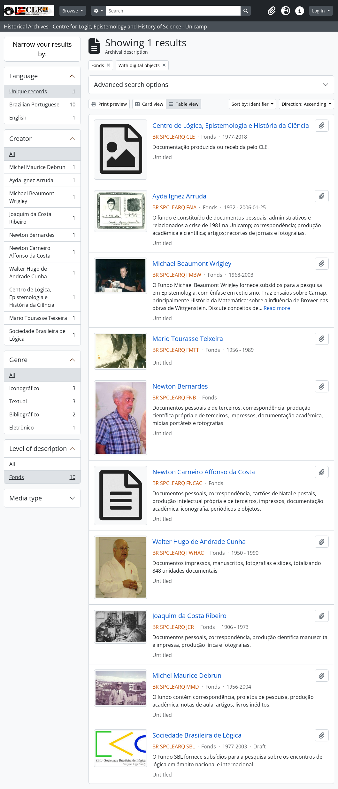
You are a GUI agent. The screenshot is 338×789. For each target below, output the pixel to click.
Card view (149, 104)
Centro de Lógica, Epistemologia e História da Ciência (42, 297)
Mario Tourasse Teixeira (42, 319)
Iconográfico (42, 389)
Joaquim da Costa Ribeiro (42, 218)
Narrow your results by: (42, 49)
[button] (272, 11)
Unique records (42, 93)
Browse (70, 11)
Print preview (109, 104)
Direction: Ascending (304, 104)
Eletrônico (42, 429)
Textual (42, 403)
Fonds (42, 478)
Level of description (38, 448)
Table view (183, 104)
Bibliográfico (42, 416)
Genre (18, 359)
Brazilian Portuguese (42, 106)
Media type (25, 498)
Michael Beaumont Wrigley (42, 197)
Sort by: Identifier (251, 104)
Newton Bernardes (42, 236)
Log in (319, 11)
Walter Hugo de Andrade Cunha (42, 272)
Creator (20, 138)
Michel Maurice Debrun (42, 168)
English (42, 119)
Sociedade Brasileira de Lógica (42, 335)
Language (23, 76)
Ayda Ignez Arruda (42, 181)
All (12, 154)
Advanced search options (131, 84)
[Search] (173, 11)
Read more (277, 308)
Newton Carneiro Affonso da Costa (42, 251)
